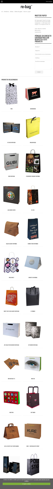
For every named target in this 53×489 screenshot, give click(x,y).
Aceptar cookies (26, 484)
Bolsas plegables (6, 428)
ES (2, 11)
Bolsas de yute (5, 407)
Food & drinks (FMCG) (11, 469)
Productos (6, 11)
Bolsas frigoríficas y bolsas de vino (11, 425)
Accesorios (4, 449)
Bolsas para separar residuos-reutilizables (13, 454)
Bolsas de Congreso (7, 431)
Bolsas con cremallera (7, 419)
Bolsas (12, 11)
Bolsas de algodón (6, 402)
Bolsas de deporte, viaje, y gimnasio (11, 437)
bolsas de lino (5, 405)
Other (19, 469)
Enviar (39, 72)
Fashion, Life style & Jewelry (12, 468)
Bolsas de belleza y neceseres (9, 452)
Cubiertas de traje (6, 443)
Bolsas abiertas (5, 416)
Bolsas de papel (19, 11)
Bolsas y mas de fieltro (7, 410)
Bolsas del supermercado (8, 422)
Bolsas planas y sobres (7, 440)
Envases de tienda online (8, 446)
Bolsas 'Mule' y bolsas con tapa (10, 434)
